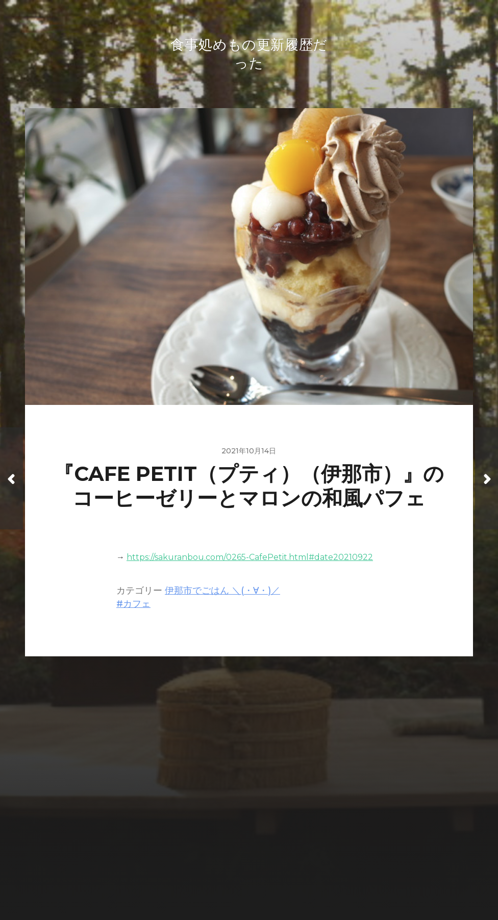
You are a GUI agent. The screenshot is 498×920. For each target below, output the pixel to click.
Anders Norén (270, 875)
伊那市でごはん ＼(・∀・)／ (222, 592)
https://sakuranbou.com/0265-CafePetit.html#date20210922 (250, 559)
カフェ (137, 605)
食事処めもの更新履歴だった (268, 851)
